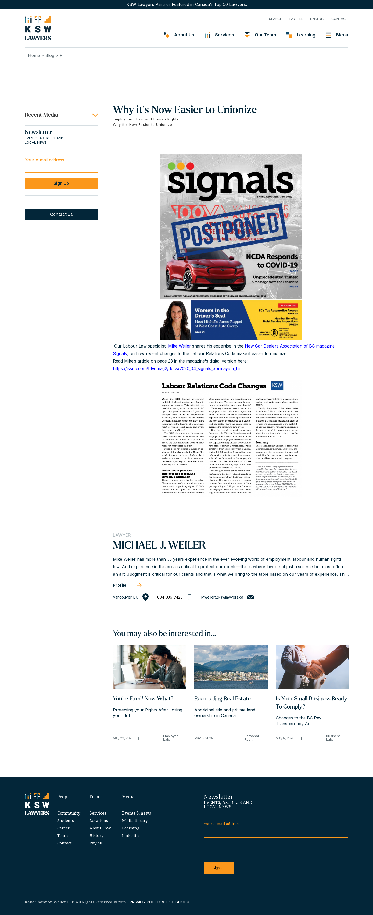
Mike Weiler (179, 346)
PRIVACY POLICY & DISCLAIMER (159, 901)
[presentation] (243, 850)
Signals (120, 353)
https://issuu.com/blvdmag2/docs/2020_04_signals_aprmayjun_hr (176, 368)
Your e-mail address (44, 160)
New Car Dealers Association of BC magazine (290, 346)
